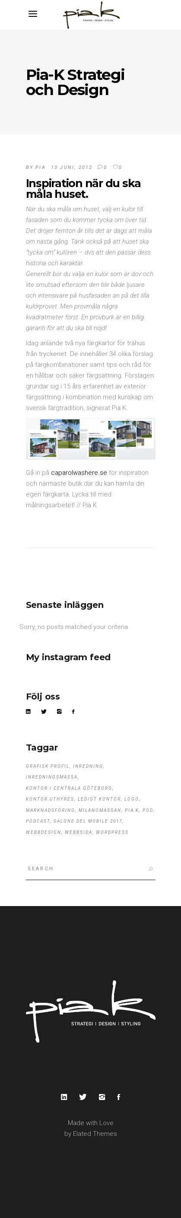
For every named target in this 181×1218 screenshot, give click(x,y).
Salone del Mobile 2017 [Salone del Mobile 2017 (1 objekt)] (88, 821)
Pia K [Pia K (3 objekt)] (132, 810)
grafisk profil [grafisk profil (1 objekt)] (48, 766)
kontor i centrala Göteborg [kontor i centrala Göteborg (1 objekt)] (69, 788)
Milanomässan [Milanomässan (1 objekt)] (100, 810)
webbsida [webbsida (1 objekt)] (78, 832)
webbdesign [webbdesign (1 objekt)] (43, 832)
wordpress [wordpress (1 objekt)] (112, 832)
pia (40, 167)
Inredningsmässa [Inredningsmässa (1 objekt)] (52, 777)
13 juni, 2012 (72, 167)
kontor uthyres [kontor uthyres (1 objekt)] (50, 799)
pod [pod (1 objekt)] (148, 810)
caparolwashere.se (79, 473)
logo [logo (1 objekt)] (131, 799)
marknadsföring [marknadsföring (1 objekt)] (50, 810)
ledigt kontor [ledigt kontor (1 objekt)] (99, 799)
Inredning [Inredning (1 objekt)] (88, 766)
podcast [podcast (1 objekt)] (38, 821)
